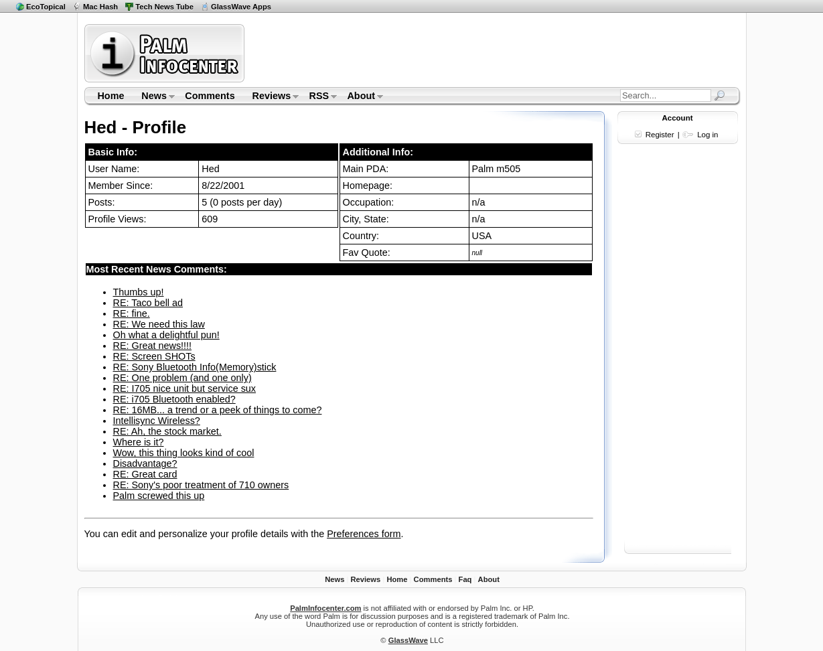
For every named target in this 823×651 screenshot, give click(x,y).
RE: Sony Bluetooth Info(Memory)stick (195, 367)
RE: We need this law (159, 324)
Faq (465, 579)
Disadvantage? (145, 463)
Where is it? (138, 442)
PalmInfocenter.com (325, 608)
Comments (209, 95)
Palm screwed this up (159, 495)
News (154, 97)
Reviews (271, 97)
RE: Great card (145, 474)
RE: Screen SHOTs (154, 356)
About (361, 97)
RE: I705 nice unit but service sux (184, 388)
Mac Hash (100, 7)
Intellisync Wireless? (156, 420)
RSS (319, 97)
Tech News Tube (164, 7)
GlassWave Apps (241, 7)
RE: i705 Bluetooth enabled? (174, 399)
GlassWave (408, 640)
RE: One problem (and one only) (182, 377)
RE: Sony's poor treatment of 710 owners (201, 485)
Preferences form (363, 533)
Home (110, 95)
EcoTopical (46, 7)
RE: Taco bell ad (148, 302)
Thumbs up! (138, 292)
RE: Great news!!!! (152, 345)
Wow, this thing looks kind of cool (183, 452)
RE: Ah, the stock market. (167, 431)
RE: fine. (131, 313)
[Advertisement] (494, 53)
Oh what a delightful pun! (166, 335)
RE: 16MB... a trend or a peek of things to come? (217, 410)
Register (660, 135)
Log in (707, 135)
